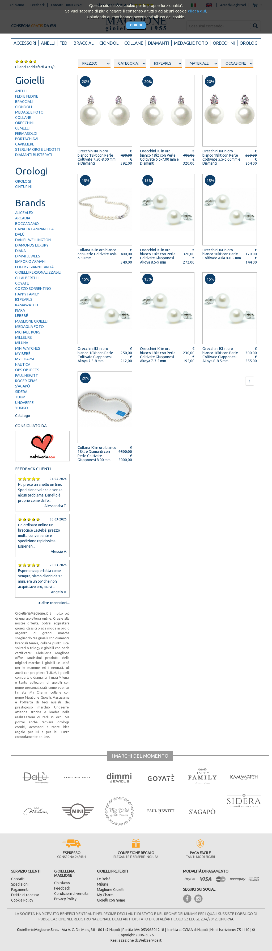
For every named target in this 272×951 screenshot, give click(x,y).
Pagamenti (19, 889)
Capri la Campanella (34, 229)
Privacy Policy (65, 899)
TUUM (20, 397)
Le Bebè (103, 879)
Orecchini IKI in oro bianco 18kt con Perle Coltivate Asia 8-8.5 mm (221, 254)
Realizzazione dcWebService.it (136, 940)
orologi (23, 181)
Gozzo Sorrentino (33, 288)
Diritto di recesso (25, 895)
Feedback (62, 888)
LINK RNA (226, 919)
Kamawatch (26, 305)
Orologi (249, 42)
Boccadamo (27, 224)
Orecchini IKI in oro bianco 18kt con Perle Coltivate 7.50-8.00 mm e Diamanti (97, 157)
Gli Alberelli (27, 278)
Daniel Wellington (33, 240)
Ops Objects (27, 370)
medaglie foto (29, 112)
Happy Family (27, 294)
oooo (130, 63)
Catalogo (22, 416)
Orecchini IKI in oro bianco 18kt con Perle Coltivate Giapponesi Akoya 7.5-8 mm (95, 355)
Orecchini (224, 42)
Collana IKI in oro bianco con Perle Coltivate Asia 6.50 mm (97, 254)
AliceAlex (24, 213)
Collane (133, 42)
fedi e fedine (26, 96)
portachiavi (26, 139)
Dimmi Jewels (27, 256)
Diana (20, 251)
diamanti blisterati (33, 155)
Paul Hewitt (26, 375)
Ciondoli (109, 42)
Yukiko (21, 408)
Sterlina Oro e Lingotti (37, 149)
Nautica (22, 364)
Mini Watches (27, 348)
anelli (21, 91)
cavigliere (24, 144)
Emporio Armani (30, 261)
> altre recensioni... (54, 603)
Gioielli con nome (111, 900)
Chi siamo (62, 883)
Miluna (21, 343)
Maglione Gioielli (31, 321)
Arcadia (22, 218)
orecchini (24, 123)
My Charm (24, 359)
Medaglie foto (191, 42)
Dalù (19, 234)
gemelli (22, 128)
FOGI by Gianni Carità (34, 267)
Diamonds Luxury (32, 245)
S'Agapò (22, 386)
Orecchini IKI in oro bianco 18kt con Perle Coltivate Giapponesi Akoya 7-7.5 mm (158, 355)
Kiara (20, 310)
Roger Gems (26, 381)
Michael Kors (27, 332)
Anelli (48, 42)
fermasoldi (26, 133)
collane (23, 117)
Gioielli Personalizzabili (38, 272)
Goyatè (22, 283)
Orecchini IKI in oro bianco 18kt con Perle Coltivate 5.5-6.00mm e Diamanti (221, 157)
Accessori (26, 42)
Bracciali (84, 42)
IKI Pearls (23, 299)
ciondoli (23, 107)
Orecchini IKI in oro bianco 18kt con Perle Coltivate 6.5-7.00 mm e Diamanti (159, 157)
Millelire (23, 337)
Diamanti (158, 42)
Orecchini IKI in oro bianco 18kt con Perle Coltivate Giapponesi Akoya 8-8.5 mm (220, 355)
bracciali (24, 101)
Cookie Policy (22, 900)
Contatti (17, 879)
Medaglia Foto (29, 326)
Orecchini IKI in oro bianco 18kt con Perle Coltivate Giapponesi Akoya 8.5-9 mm (158, 256)
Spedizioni (19, 884)
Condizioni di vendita (71, 893)
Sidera (21, 392)
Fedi (64, 42)
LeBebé (21, 316)
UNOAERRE (24, 403)
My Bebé (23, 354)
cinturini (23, 187)
